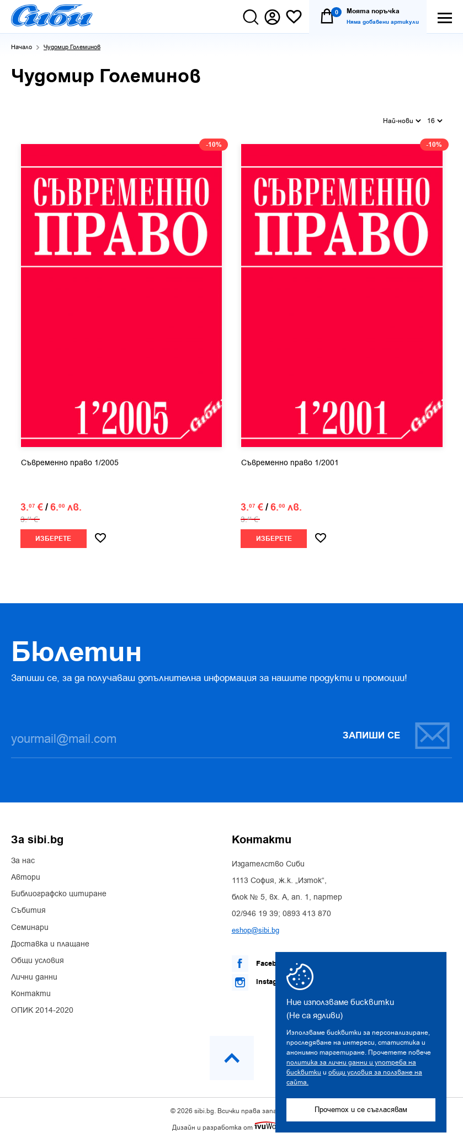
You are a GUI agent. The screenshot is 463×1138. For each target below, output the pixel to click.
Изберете (53, 536)
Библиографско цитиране (59, 891)
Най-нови (402, 119)
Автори (25, 875)
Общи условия (37, 958)
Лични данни (34, 975)
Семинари (30, 925)
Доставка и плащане (50, 941)
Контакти (31, 991)
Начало (21, 47)
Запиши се (397, 733)
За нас (23, 858)
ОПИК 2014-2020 (42, 1008)
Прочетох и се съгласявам (361, 1109)
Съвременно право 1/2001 (290, 461)
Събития (28, 908)
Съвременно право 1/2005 (70, 461)
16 (435, 119)
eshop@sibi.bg (255, 927)
